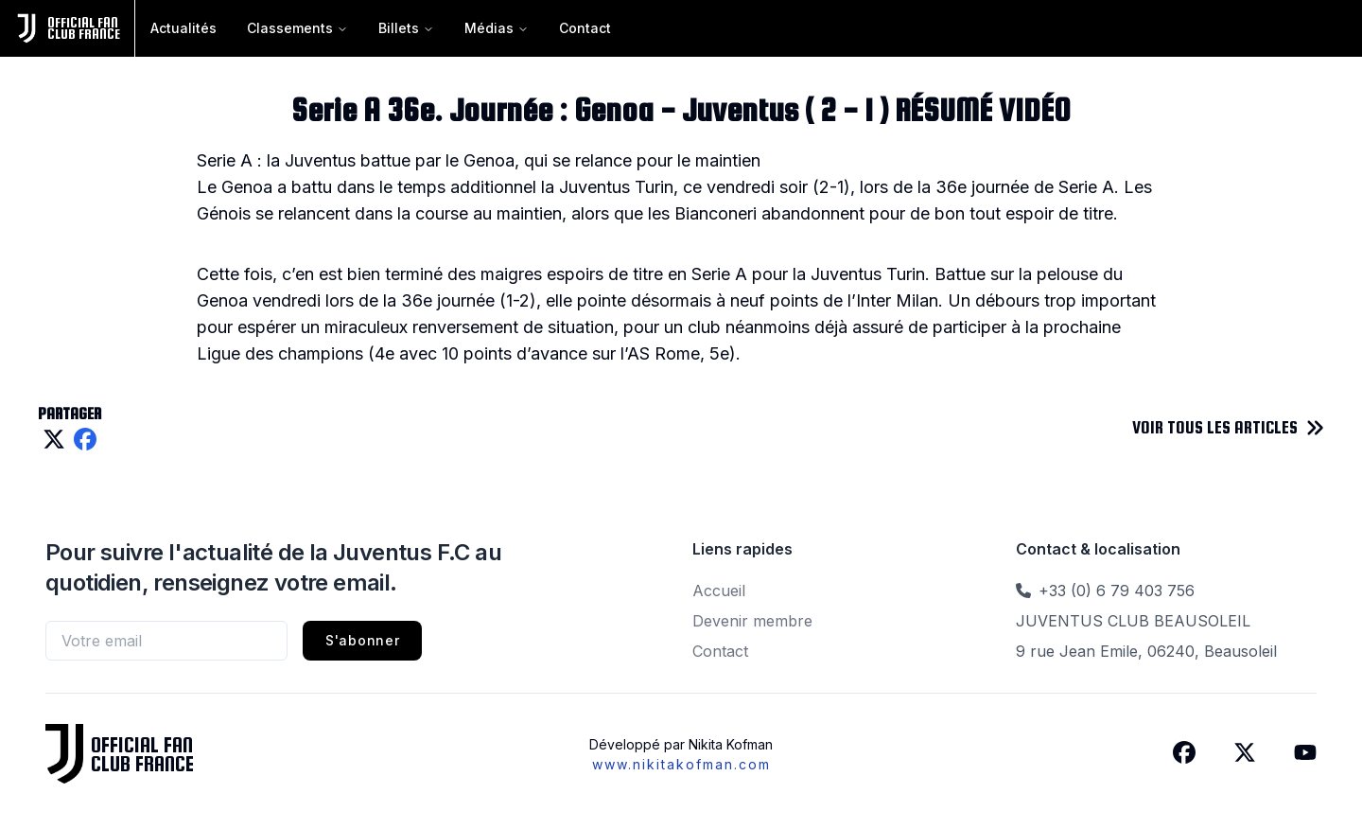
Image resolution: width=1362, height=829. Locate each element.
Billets (406, 28)
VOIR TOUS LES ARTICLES (1215, 427)
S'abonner (362, 640)
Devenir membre (752, 620)
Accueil (718, 590)
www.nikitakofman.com (681, 764)
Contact (585, 28)
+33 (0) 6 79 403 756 (1117, 590)
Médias (496, 28)
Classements (297, 28)
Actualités (183, 28)
